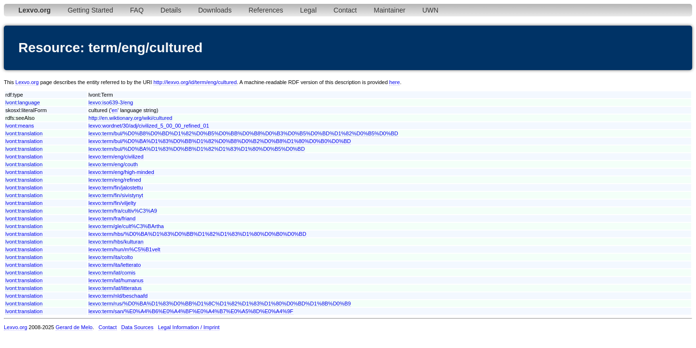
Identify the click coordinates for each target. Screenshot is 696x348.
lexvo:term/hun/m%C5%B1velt (124, 249)
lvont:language (22, 102)
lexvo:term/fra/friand (111, 218)
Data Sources (137, 327)
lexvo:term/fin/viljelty (112, 203)
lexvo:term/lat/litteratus (115, 288)
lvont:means (19, 126)
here (394, 82)
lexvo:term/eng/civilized (116, 157)
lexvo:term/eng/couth (113, 164)
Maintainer (389, 10)
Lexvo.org (27, 82)
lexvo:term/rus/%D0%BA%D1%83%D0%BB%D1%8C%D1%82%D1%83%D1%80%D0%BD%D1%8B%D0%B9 (219, 303)
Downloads (215, 10)
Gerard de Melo (74, 327)
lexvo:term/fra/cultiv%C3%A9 (122, 211)
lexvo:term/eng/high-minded (121, 172)
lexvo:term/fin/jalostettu (115, 187)
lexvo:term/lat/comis (111, 273)
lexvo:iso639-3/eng (110, 102)
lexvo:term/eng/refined (114, 180)
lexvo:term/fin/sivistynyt (115, 195)
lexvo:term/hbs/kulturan (116, 242)
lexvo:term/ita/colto (110, 257)
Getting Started (90, 10)
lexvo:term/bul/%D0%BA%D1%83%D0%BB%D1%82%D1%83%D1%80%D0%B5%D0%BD (196, 149)
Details (170, 10)
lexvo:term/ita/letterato (114, 265)
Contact (345, 10)
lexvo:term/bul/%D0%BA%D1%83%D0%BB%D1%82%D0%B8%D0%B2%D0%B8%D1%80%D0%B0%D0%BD (219, 141)
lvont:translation (24, 133)
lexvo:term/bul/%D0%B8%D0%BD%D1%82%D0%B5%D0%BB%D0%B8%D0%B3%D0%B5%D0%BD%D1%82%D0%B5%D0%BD (243, 133)
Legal (308, 10)
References (265, 10)
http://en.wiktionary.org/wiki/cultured (130, 118)
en (114, 110)
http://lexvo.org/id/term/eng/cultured (194, 82)
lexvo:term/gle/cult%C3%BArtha (126, 226)
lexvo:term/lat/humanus (116, 280)
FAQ (137, 10)
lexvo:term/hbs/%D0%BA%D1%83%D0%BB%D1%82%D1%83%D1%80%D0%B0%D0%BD (197, 234)
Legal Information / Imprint (189, 327)
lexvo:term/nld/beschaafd (117, 296)
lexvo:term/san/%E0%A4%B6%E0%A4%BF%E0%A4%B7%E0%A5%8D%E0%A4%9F (190, 311)
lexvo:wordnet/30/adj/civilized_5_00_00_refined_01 (148, 126)
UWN (430, 10)
